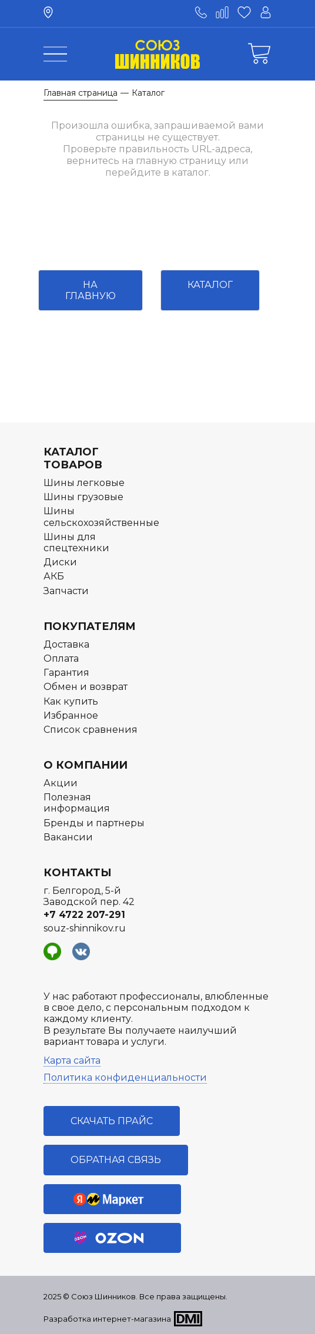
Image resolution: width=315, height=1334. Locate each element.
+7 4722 (84, 914)
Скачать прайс (112, 1121)
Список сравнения (90, 729)
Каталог (210, 284)
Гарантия (66, 672)
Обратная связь (116, 1159)
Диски (60, 562)
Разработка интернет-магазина (107, 1318)
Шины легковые (84, 482)
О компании (85, 765)
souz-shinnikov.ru (84, 928)
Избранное (70, 715)
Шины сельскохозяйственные (101, 516)
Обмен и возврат (85, 686)
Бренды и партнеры (94, 823)
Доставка (66, 644)
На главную (90, 290)
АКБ (53, 576)
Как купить (70, 701)
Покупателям (89, 626)
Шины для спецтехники (76, 542)
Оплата (61, 658)
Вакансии (68, 837)
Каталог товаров (72, 458)
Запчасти (66, 590)
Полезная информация (76, 803)
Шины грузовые (83, 496)
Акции (60, 783)
